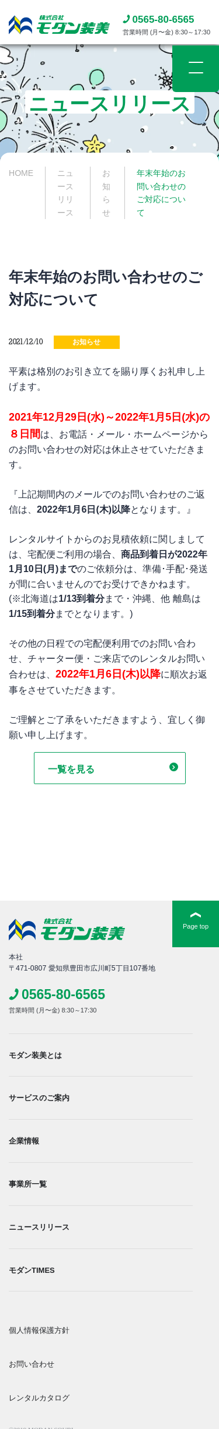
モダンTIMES (32, 1270)
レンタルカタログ (39, 1397)
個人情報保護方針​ (39, 1330)
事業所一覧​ (28, 1184)
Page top (195, 926)
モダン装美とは (35, 1055)
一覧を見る (71, 769)
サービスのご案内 (39, 1097)
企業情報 (24, 1141)
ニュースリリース (39, 1227)
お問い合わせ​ (31, 1364)
